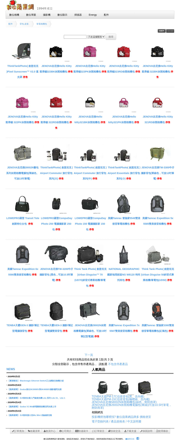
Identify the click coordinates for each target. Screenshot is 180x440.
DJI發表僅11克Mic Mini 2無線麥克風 (36, 415)
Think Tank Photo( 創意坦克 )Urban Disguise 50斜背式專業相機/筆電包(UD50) (157, 274)
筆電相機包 (41, 24)
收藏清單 (34, 431)
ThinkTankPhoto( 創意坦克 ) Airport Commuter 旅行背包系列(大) (56, 173)
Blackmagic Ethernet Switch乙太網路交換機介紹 (42, 381)
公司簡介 (65, 431)
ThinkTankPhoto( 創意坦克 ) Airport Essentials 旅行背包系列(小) (124, 173)
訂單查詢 (18, 431)
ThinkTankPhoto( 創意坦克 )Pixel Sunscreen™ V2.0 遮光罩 (22, 71)
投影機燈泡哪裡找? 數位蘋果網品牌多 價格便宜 (121, 416)
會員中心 (50, 431)
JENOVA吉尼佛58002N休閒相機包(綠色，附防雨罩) (124, 402)
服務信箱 (130, 439)
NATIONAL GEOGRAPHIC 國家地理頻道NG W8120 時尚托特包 (123, 274)
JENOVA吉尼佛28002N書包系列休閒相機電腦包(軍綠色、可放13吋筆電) (22, 173)
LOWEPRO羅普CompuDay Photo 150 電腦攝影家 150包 (90, 224)
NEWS (11, 369)
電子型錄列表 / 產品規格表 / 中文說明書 (117, 421)
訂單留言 (98, 431)
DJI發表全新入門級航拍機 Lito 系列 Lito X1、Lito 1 (42, 398)
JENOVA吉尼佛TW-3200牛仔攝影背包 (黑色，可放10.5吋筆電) (56, 274)
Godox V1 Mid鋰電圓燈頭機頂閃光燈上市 (38, 407)
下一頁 (89, 354)
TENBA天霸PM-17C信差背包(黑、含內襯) (118, 396)
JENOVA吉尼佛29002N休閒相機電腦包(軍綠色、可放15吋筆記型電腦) (90, 331)
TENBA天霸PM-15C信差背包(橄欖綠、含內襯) (121, 399)
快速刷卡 (81, 431)
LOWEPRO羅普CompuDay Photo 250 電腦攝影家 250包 (56, 224)
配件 (10, 24)
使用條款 (162, 431)
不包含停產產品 (118, 364)
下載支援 (130, 431)
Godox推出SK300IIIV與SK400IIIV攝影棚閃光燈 (40, 389)
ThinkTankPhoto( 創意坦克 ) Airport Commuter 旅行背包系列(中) (90, 173)
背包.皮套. (24, 24)
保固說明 (146, 431)
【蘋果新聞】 (13, 389)
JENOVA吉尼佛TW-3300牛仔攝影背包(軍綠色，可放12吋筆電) (157, 173)
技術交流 (114, 431)
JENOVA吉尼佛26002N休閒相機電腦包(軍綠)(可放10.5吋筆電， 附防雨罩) (132, 406)
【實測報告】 (13, 381)
